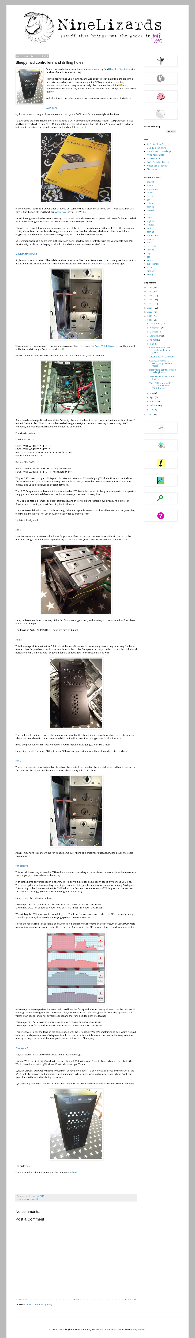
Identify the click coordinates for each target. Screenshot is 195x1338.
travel (149, 267)
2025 (150, 291)
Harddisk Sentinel (118, 69)
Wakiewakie (61, 211)
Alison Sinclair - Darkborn (161, 356)
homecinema (153, 235)
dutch (149, 217)
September (155, 335)
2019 (150, 316)
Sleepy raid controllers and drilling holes (162, 371)
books (150, 192)
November (155, 327)
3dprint (150, 181)
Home (76, 1299)
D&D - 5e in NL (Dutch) (157, 162)
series (150, 260)
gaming (150, 231)
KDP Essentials (154, 158)
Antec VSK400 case (105, 346)
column (150, 203)
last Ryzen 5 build (74, 539)
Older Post (130, 1299)
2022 (150, 303)
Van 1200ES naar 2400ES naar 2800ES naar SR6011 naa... (161, 386)
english (35, 1199)
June (152, 343)
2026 (150, 287)
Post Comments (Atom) (40, 1304)
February (154, 405)
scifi (149, 256)
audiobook (152, 189)
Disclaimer (152, 169)
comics (150, 206)
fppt (149, 228)
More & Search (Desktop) (159, 151)
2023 (150, 299)
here (28, 1165)
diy (148, 214)
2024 (150, 295)
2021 (150, 307)
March (153, 401)
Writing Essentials (155, 154)
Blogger (141, 1329)
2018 (150, 320)
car (148, 199)
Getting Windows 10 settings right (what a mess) (160, 363)
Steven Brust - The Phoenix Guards (162, 377)
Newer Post (22, 1299)
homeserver (52, 85)
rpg (148, 253)
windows (151, 270)
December (155, 323)
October (154, 331)
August (153, 339)
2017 (150, 414)
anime (150, 185)
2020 (150, 311)
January (154, 409)
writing (150, 274)
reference (151, 246)
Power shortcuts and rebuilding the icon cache (159, 350)
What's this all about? (157, 165)
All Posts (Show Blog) (157, 144)
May (152, 393)
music (149, 242)
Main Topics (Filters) (156, 147)
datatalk (27, 1199)
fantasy (150, 224)
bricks (150, 196)
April (152, 397)
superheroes (153, 263)
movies (150, 239)
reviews (150, 249)
